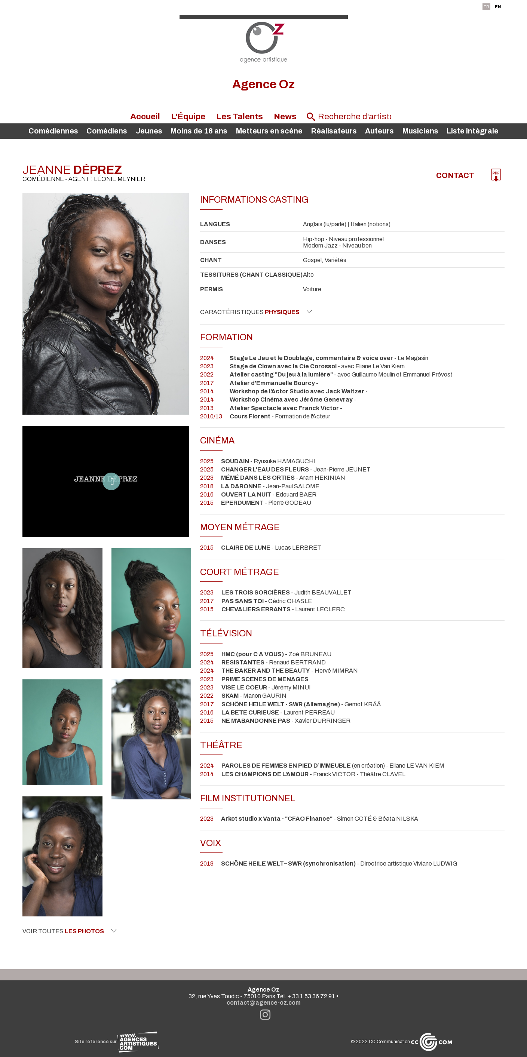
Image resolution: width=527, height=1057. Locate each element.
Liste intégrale (473, 131)
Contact (455, 175)
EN (498, 6)
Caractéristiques (256, 311)
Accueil (145, 116)
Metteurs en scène (269, 131)
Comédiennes (53, 131)
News (285, 116)
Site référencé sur (117, 1041)
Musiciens (420, 131)
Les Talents (239, 116)
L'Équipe (188, 116)
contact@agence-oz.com (264, 1002)
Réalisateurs (334, 131)
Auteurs (379, 131)
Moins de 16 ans (199, 131)
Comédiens (106, 131)
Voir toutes (69, 931)
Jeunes (149, 131)
